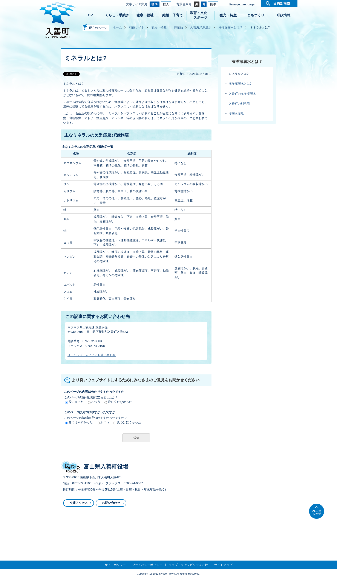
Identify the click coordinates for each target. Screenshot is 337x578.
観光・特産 (228, 15)
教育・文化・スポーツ (200, 15)
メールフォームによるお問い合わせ (91, 355)
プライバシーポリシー (147, 565)
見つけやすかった (79, 422)
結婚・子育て (172, 15)
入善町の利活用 (239, 103)
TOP (89, 15)
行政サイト (136, 27)
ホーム (117, 27)
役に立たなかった (118, 402)
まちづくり (255, 15)
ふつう (94, 402)
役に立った (74, 402)
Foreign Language (241, 4)
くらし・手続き (117, 15)
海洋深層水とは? (240, 83)
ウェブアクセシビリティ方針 (188, 565)
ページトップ (316, 511)
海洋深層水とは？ (231, 27)
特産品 (178, 27)
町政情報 (283, 15)
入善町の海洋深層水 (242, 93)
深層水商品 (236, 113)
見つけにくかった (127, 422)
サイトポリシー (115, 565)
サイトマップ (223, 565)
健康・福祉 (144, 15)
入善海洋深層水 (200, 27)
